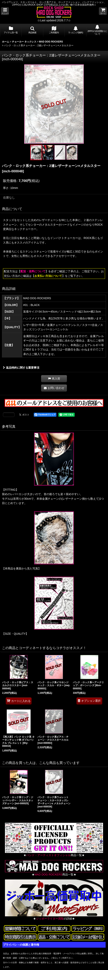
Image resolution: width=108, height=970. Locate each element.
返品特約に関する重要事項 (21, 367)
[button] (5, 11)
